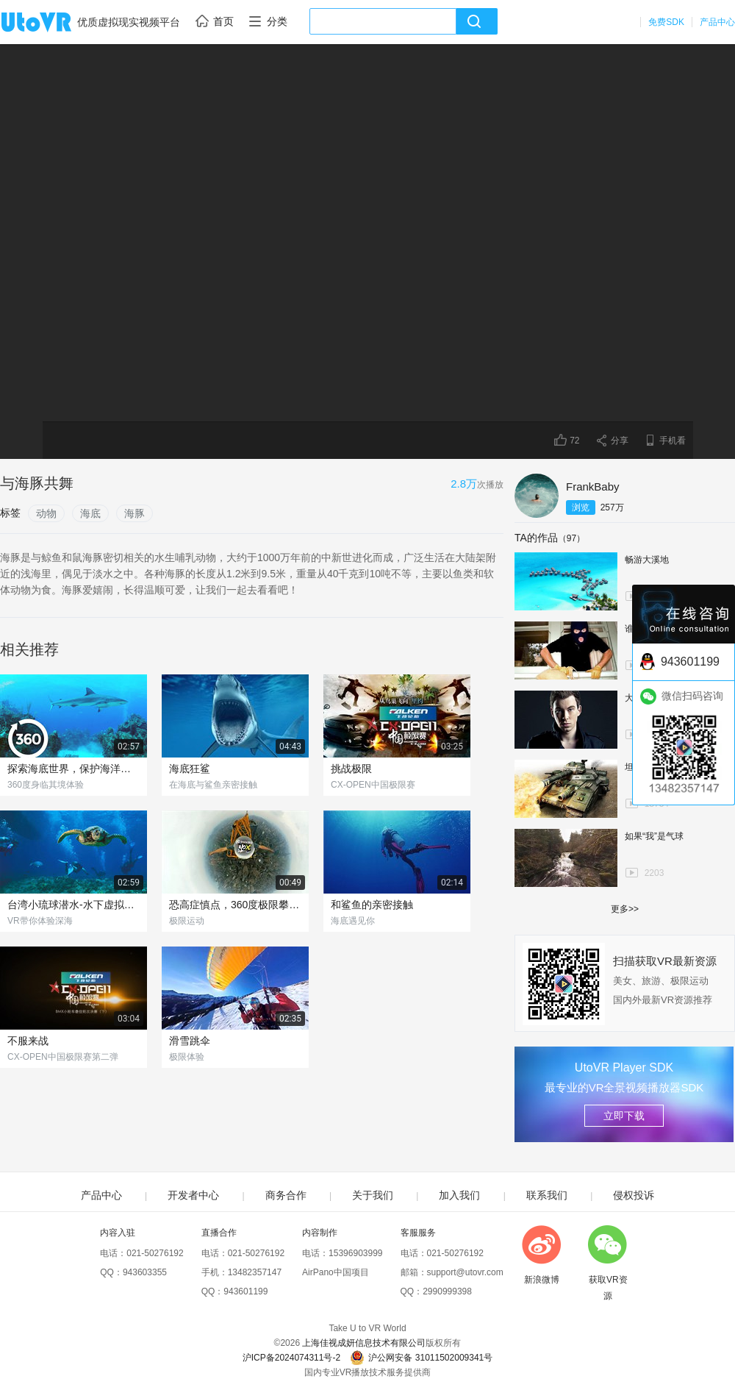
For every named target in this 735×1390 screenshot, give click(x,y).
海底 (90, 513)
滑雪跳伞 (189, 1041)
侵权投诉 (633, 1195)
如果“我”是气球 (654, 836)
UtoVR (52, 23)
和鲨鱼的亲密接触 (372, 904)
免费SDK (666, 22)
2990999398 (447, 1291)
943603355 (145, 1272)
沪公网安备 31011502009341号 (421, 1357)
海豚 (134, 513)
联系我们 (546, 1195)
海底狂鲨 (189, 768)
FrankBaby (593, 486)
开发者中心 (193, 1195)
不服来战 (28, 1041)
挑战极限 (351, 768)
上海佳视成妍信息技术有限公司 (364, 1343)
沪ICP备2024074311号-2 (291, 1357)
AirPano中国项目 (335, 1272)
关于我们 (372, 1195)
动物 (46, 513)
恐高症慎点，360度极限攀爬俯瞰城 (235, 904)
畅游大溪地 (647, 560)
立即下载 (624, 1116)
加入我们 (459, 1195)
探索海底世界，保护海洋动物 (73, 768)
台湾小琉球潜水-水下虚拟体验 (73, 904)
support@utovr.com (465, 1272)
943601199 (245, 1291)
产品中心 (717, 22)
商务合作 (285, 1195)
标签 (10, 512)
